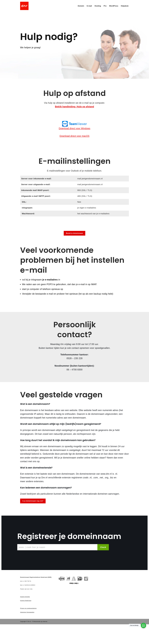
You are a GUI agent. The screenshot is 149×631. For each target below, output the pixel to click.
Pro (105, 6)
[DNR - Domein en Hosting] (24, 6)
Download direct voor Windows (74, 129)
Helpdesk (124, 6)
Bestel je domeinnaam (74, 236)
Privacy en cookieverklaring (28, 615)
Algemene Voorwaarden (27, 619)
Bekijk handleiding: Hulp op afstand (74, 107)
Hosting (98, 6)
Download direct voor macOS (74, 136)
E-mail (89, 6)
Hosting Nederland (25, 607)
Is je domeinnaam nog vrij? (32, 507)
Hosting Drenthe (25, 603)
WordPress (113, 6)
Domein (81, 6)
